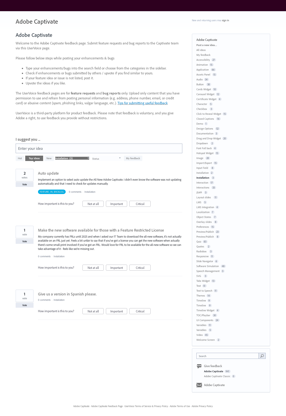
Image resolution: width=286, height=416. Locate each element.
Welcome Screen (205, 339)
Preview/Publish (205, 231)
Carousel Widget (205, 94)
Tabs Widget (203, 280)
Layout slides (204, 197)
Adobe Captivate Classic (217, 376)
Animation (202, 64)
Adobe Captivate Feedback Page (107, 406)
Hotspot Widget (205, 153)
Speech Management (208, 271)
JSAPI (199, 192)
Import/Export (204, 163)
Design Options (205, 128)
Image (200, 158)
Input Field (202, 167)
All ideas (201, 50)
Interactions (203, 187)
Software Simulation (207, 266)
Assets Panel (203, 74)
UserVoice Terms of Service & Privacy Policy (146, 406)
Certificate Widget (206, 99)
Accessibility (203, 59)
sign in (225, 20)
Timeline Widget (205, 310)
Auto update (48, 173)
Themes (200, 295)
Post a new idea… (206, 45)
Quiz (198, 241)
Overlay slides (204, 222)
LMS (199, 202)
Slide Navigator (204, 261)
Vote (24, 184)
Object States (204, 217)
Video (199, 335)
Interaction (202, 182)
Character (202, 104)
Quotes (201, 246)
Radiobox (202, 251)
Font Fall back (204, 148)
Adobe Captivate (214, 371)
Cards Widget (203, 89)
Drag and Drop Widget (208, 138)
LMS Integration (205, 207)
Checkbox (202, 109)
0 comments (75, 191)
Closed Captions (205, 118)
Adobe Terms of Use (180, 406)
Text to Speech (204, 290)
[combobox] (229, 355)
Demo (199, 123)
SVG (199, 276)
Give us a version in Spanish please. (67, 294)
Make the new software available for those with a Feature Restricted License (101, 230)
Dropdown (202, 143)
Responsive (202, 256)
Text (198, 285)
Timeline (201, 300)
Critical (143, 204)
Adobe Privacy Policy (202, 406)
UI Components (204, 320)
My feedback (133, 158)
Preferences (202, 226)
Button (200, 84)
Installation (90, 191)
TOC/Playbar (203, 315)
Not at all (96, 204)
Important (118, 204)
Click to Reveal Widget (208, 113)
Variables (201, 325)
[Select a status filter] (107, 158)
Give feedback (213, 366)
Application (202, 69)
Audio (199, 79)
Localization (203, 212)
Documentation (204, 133)
